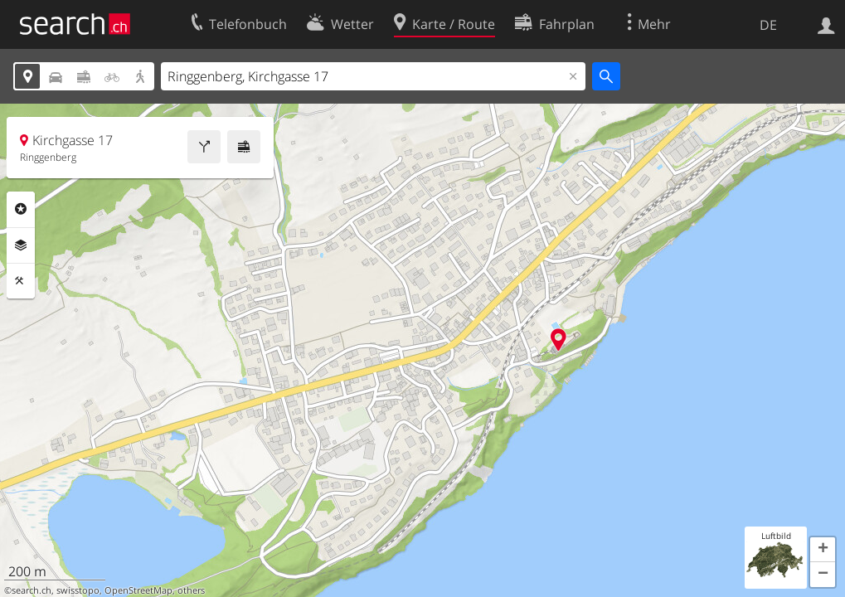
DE (768, 25)
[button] (822, 549)
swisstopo (78, 590)
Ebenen (21, 245)
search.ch (31, 590)
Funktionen (21, 281)
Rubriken (21, 209)
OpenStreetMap (138, 590)
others (191, 590)
